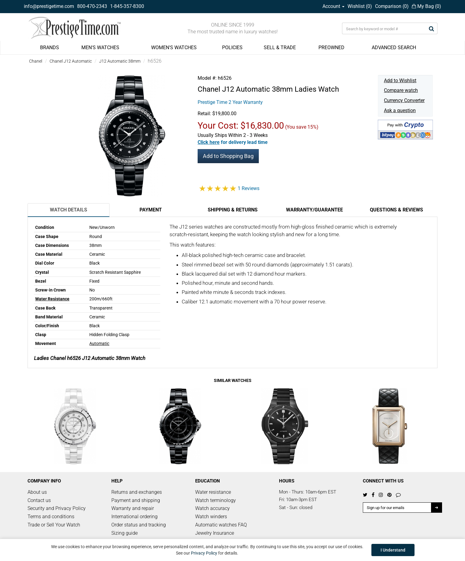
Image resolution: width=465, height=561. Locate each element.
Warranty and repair (132, 508)
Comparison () (392, 6)
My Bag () (426, 6)
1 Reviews (248, 188)
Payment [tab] (151, 210)
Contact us (39, 500)
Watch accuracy (212, 508)
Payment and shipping (135, 500)
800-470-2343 (92, 6)
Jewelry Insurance (214, 533)
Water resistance (213, 492)
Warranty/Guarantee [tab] (314, 210)
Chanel (35, 61)
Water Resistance (52, 298)
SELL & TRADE (280, 47)
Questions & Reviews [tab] (396, 210)
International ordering (134, 516)
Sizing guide (124, 533)
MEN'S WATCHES (100, 47)
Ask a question (400, 110)
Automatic (99, 343)
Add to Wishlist (400, 80)
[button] (233, 142)
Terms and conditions (51, 516)
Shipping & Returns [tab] (233, 210)
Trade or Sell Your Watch (54, 525)
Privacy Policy (204, 553)
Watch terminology (215, 500)
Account (333, 6)
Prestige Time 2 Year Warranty (230, 102)
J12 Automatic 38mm (119, 61)
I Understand (393, 550)
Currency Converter (404, 100)
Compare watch (401, 90)
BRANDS (49, 47)
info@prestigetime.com (49, 6)
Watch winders (211, 516)
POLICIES (232, 47)
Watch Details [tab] (68, 210)
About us (37, 492)
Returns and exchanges (136, 492)
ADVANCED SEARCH (394, 47)
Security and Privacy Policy (57, 508)
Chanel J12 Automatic (71, 61)
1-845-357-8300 (127, 6)
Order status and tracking (138, 525)
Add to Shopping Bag (228, 156)
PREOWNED (331, 47)
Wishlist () (360, 6)
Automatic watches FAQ (221, 525)
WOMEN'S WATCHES (174, 47)
